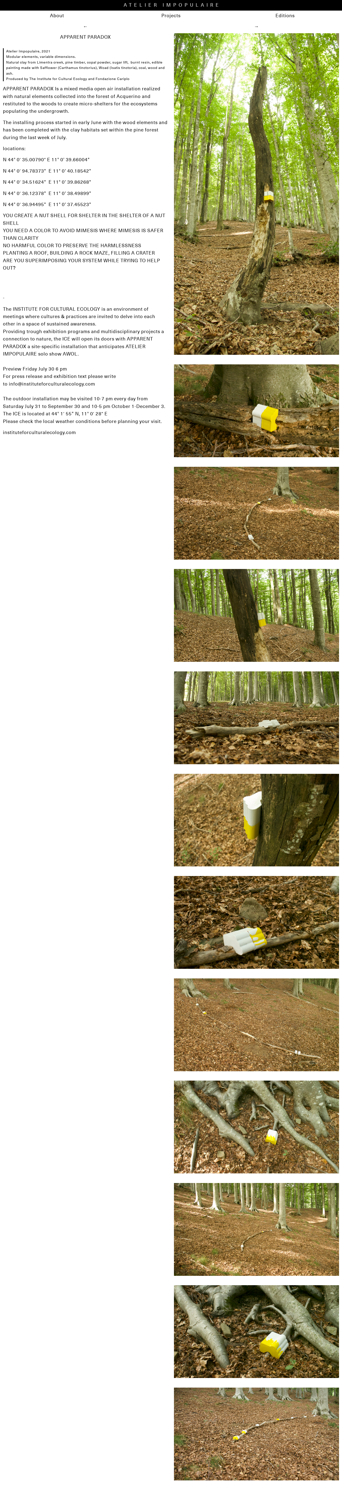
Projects (171, 15)
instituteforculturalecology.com (39, 432)
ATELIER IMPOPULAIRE (172, 4)
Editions (285, 15)
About (57, 15)
